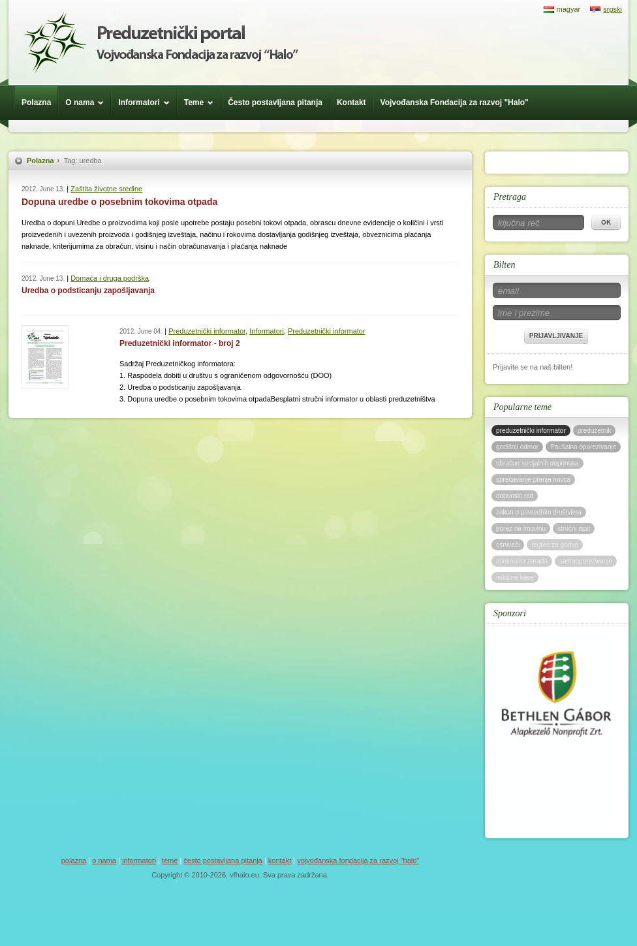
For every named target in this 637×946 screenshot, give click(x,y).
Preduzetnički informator (206, 331)
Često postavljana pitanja (275, 102)
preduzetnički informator (531, 430)
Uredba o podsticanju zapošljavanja (88, 290)
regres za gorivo (554, 544)
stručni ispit (573, 528)
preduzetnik (595, 430)
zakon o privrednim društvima (539, 512)
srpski (612, 9)
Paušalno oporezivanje (583, 446)
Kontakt (351, 102)
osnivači (508, 544)
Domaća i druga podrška (109, 278)
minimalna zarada (522, 561)
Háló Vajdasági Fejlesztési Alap (161, 42)
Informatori (147, 102)
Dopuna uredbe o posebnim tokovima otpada (119, 202)
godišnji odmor (517, 446)
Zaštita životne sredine (106, 189)
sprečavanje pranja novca (533, 479)
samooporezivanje (585, 561)
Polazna (36, 102)
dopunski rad (514, 495)
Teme (202, 102)
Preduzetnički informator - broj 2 (179, 343)
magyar (569, 9)
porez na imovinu (521, 528)
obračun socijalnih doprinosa (537, 463)
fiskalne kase (515, 577)
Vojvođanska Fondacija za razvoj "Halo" (455, 102)
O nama (87, 102)
